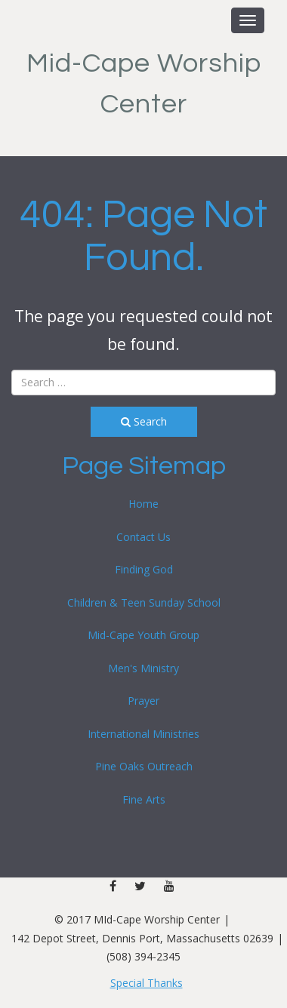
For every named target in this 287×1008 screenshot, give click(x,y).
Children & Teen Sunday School (144, 602)
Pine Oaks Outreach (144, 766)
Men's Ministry (143, 668)
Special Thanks (146, 983)
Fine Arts (143, 799)
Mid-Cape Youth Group (143, 635)
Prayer (143, 700)
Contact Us (143, 537)
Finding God (144, 569)
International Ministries (143, 734)
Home (143, 503)
